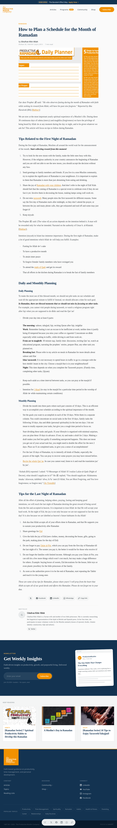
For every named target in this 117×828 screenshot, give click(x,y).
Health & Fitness (91, 809)
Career (24, 814)
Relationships (36, 814)
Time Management (42, 809)
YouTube (85, 789)
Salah (85, 727)
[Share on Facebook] (56, 822)
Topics (6, 789)
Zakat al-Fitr (45, 545)
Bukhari (35, 110)
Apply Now (73, 2)
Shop (93, 9)
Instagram (85, 793)
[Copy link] (71, 822)
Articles (53, 9)
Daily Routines (50, 814)
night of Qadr (40, 267)
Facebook (85, 798)
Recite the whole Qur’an (33, 461)
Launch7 (110, 824)
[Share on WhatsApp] (66, 822)
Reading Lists (9, 793)
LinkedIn (85, 785)
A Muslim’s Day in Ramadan (58, 730)
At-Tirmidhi (49, 483)
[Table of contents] (45, 822)
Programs (67, 9)
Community (82, 9)
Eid (40, 531)
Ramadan (23, 24)
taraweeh (37, 198)
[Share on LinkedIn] (61, 822)
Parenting (105, 809)
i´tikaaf (37, 389)
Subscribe (107, 9)
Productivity (26, 809)
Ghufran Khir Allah (29, 41)
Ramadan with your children (49, 185)
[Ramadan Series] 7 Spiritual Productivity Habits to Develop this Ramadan (19, 733)
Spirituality (57, 809)
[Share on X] (51, 822)
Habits (7, 727)
